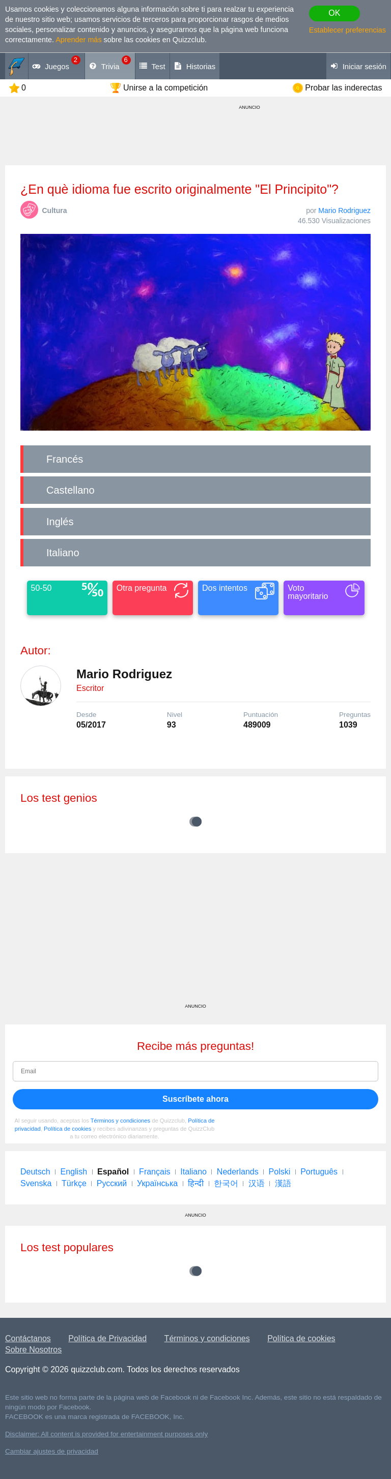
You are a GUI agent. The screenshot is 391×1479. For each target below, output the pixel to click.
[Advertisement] (195, 932)
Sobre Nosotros (33, 1349)
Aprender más (78, 40)
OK (334, 13)
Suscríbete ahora (195, 1099)
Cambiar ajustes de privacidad (51, 1451)
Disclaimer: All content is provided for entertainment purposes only (106, 1434)
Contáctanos (28, 1338)
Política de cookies (67, 1129)
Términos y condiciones (121, 1121)
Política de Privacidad (107, 1338)
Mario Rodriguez (344, 210)
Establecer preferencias (347, 30)
